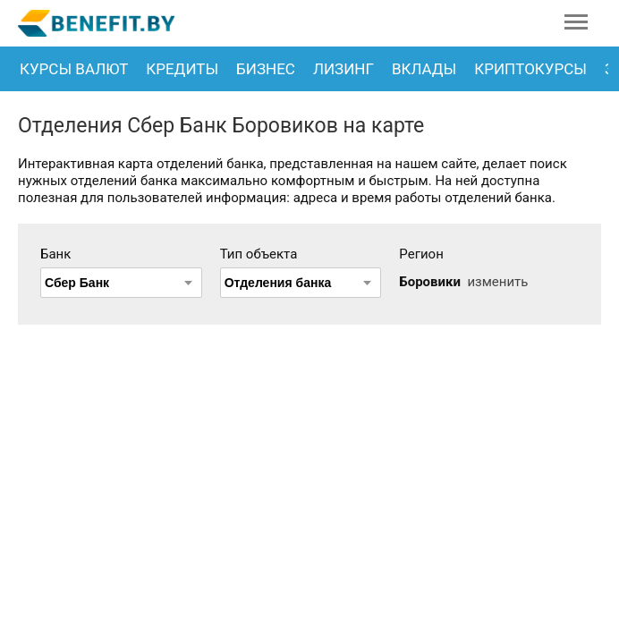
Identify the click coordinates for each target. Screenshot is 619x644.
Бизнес (265, 69)
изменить (497, 282)
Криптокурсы (530, 69)
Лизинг (343, 69)
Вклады (424, 69)
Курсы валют (74, 69)
